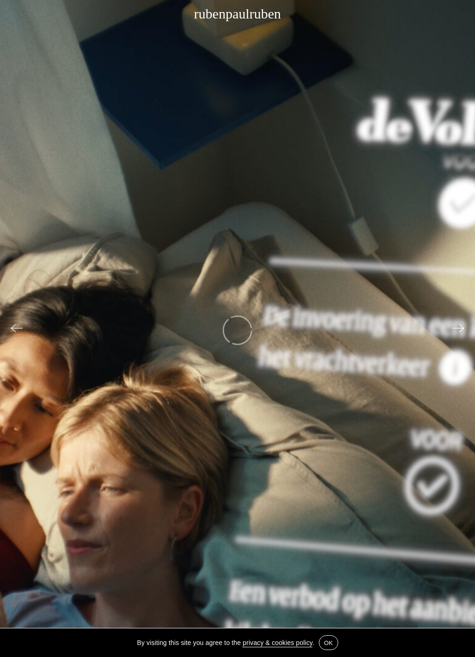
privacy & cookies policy (277, 642)
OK (328, 642)
